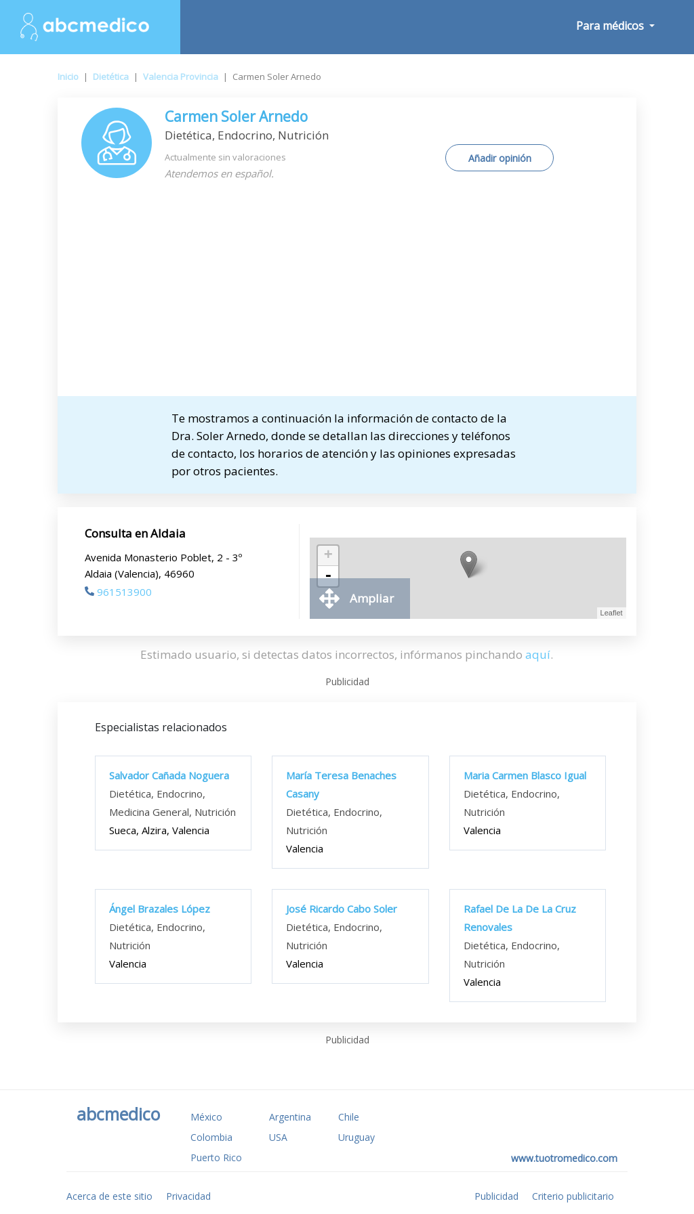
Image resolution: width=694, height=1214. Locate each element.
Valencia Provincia (180, 76)
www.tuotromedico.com (564, 1158)
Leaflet (611, 613)
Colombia (211, 1137)
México (206, 1116)
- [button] (328, 576)
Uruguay (356, 1137)
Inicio (68, 76)
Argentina (290, 1116)
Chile (348, 1116)
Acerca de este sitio (109, 1196)
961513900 (118, 592)
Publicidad (496, 1196)
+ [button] (328, 556)
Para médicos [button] (611, 25)
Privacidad (188, 1196)
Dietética (111, 76)
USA (278, 1137)
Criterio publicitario (573, 1196)
